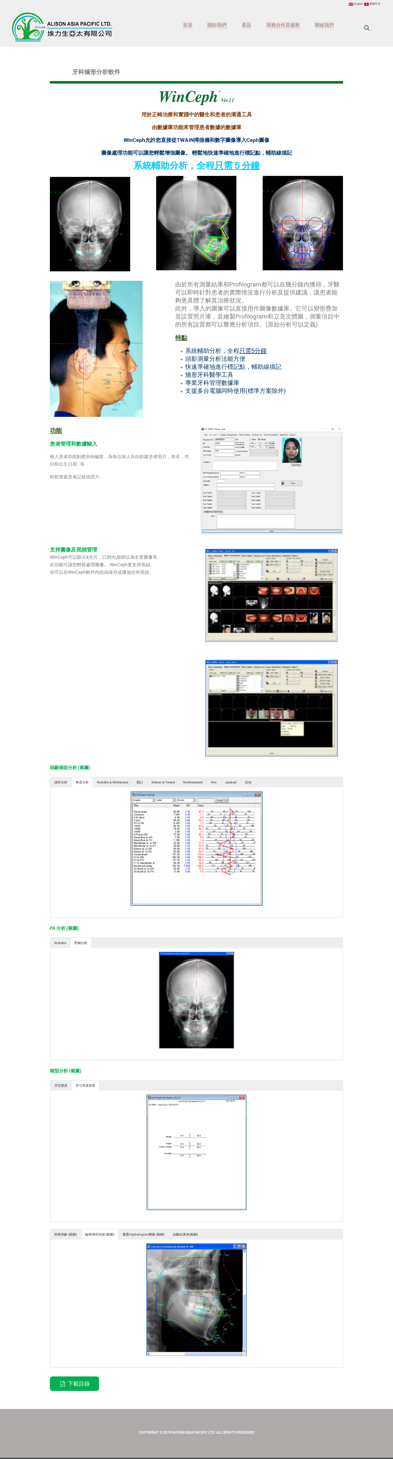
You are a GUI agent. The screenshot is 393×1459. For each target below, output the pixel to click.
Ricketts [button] (60, 943)
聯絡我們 (324, 25)
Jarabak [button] (231, 782)
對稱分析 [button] (80, 943)
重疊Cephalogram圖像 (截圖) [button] (144, 1234)
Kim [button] (214, 782)
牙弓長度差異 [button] (85, 1085)
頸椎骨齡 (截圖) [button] (65, 1234)
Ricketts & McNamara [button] (112, 782)
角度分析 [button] (82, 782)
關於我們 (215, 25)
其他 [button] (248, 782)
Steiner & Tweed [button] (163, 782)
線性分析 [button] (60, 782)
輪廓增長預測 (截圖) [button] (99, 1234)
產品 (244, 25)
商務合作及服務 (281, 25)
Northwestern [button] (193, 782)
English (356, 4)
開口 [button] (140, 782)
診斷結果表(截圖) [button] (185, 1234)
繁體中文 (372, 4)
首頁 (185, 25)
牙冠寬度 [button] (60, 1085)
